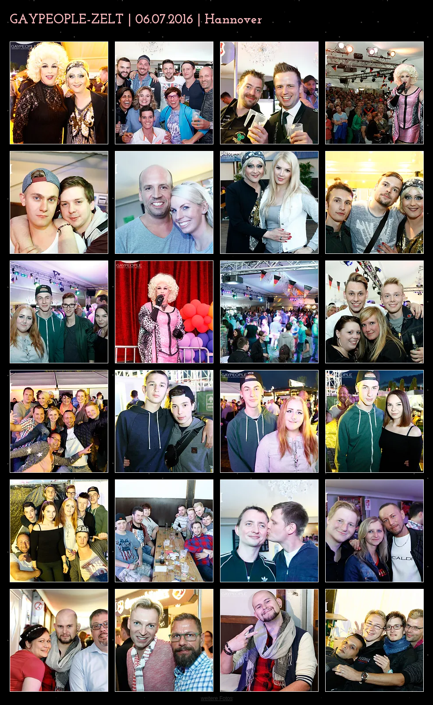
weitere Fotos (216, 698)
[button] (59, 92)
